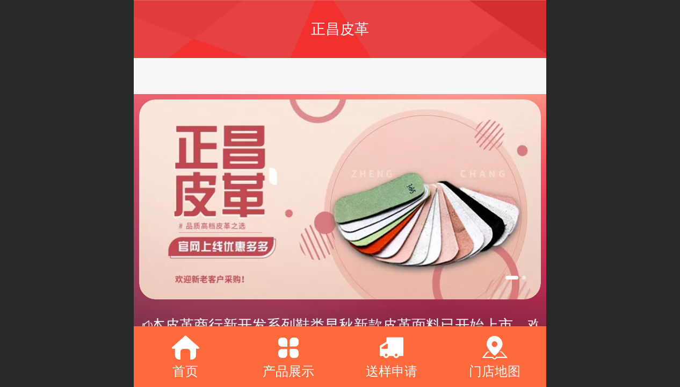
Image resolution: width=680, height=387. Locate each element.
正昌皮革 (340, 29)
